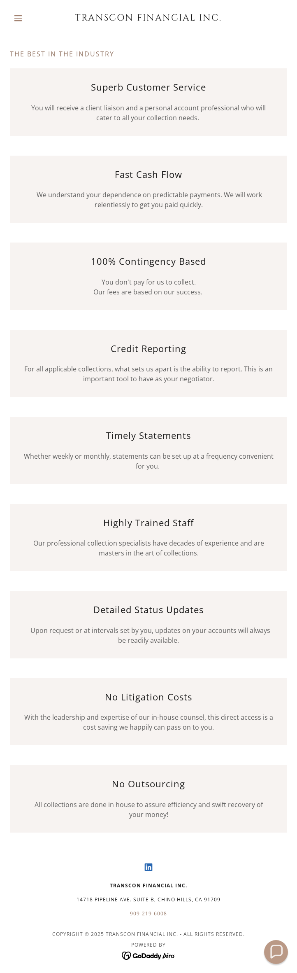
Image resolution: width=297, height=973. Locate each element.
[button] (30, 18)
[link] (148, 18)
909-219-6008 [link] (148, 913)
